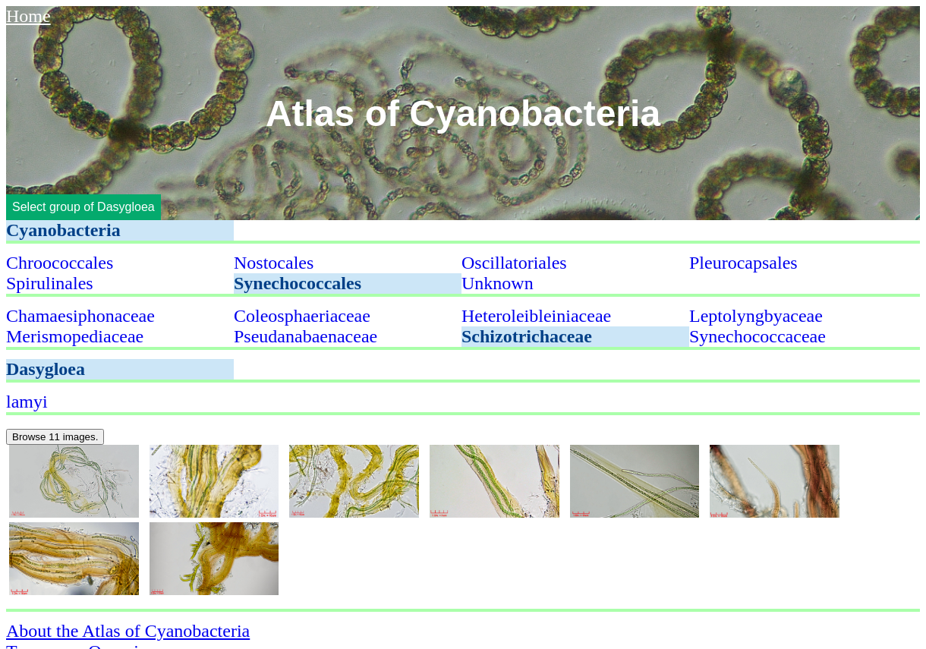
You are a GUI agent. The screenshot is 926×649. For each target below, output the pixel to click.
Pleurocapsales (743, 263)
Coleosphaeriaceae (302, 316)
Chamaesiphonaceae (80, 316)
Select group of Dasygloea (83, 206)
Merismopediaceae (74, 336)
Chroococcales (59, 263)
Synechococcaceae (757, 336)
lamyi (27, 401)
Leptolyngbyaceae (756, 316)
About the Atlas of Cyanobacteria (128, 631)
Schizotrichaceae (526, 336)
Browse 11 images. (55, 437)
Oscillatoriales (514, 263)
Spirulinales (49, 283)
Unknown (497, 283)
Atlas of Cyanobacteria (463, 113)
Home (28, 16)
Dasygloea (45, 369)
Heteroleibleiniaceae (536, 316)
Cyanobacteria (63, 230)
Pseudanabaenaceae (305, 336)
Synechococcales (297, 283)
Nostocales (273, 263)
